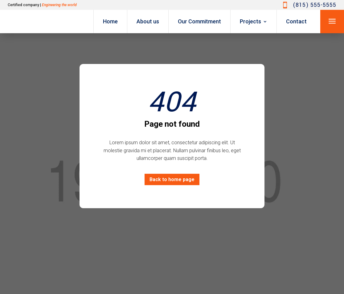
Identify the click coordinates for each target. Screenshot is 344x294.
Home (110, 21)
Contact (296, 21)
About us (148, 21)
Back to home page (172, 179)
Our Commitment (199, 21)
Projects (250, 21)
